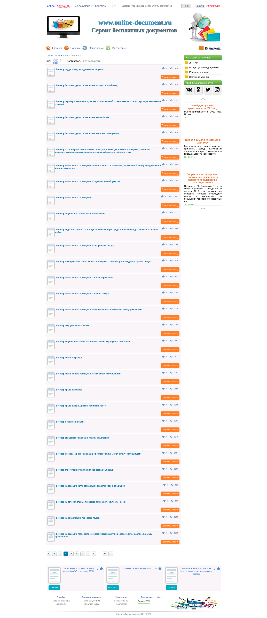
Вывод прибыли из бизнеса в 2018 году (203, 141)
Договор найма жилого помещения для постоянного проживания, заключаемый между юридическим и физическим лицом (108, 166)
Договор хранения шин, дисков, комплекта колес (81, 406)
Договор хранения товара (69, 390)
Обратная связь (91, 604)
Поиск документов (91, 601)
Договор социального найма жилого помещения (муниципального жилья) (93, 342)
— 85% (144, 601)
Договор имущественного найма (72, 326)
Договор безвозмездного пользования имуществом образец (86, 85)
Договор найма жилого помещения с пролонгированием (84, 277)
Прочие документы (197, 77)
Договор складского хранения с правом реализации (82, 438)
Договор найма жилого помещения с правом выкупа (82, 293)
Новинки (75, 48)
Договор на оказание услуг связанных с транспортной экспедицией (90, 486)
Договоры (192, 63)
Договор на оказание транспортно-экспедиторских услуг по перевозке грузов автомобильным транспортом (103, 535)
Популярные (96, 48)
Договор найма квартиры (69, 358)
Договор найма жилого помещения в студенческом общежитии (88, 181)
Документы (61, 604)
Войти (200, 6)
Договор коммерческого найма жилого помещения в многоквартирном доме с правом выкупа (104, 261)
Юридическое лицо (197, 72)
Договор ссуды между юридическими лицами (79, 69)
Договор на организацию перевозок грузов (78, 518)
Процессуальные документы (202, 67)
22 (105, 553)
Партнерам (121, 604)
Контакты (100, 5)
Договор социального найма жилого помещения (80, 213)
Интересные (119, 48)
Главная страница (55, 55)
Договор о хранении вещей (70, 422)
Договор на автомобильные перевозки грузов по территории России (91, 502)
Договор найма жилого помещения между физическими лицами (88, 374)
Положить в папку (170, 77)
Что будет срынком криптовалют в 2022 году (203, 107)
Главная (57, 48)
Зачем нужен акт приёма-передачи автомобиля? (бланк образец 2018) (78, 569)
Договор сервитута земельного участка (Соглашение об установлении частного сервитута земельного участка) (108, 102)
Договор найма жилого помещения (73, 197)
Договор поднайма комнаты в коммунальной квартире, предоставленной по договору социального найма (106, 230)
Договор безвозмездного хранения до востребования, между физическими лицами (98, 454)
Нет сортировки (91, 61)
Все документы (83, 5)
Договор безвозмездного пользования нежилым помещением (87, 133)
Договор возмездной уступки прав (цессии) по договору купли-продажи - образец (196, 571)
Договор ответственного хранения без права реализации (85, 470)
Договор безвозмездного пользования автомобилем (82, 117)
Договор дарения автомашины (137, 568)
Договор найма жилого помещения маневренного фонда (85, 245)
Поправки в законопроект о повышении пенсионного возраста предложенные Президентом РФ (203, 178)
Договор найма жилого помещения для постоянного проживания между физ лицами (99, 309)
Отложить (54, 587)
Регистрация (213, 5)
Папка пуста (212, 48)
